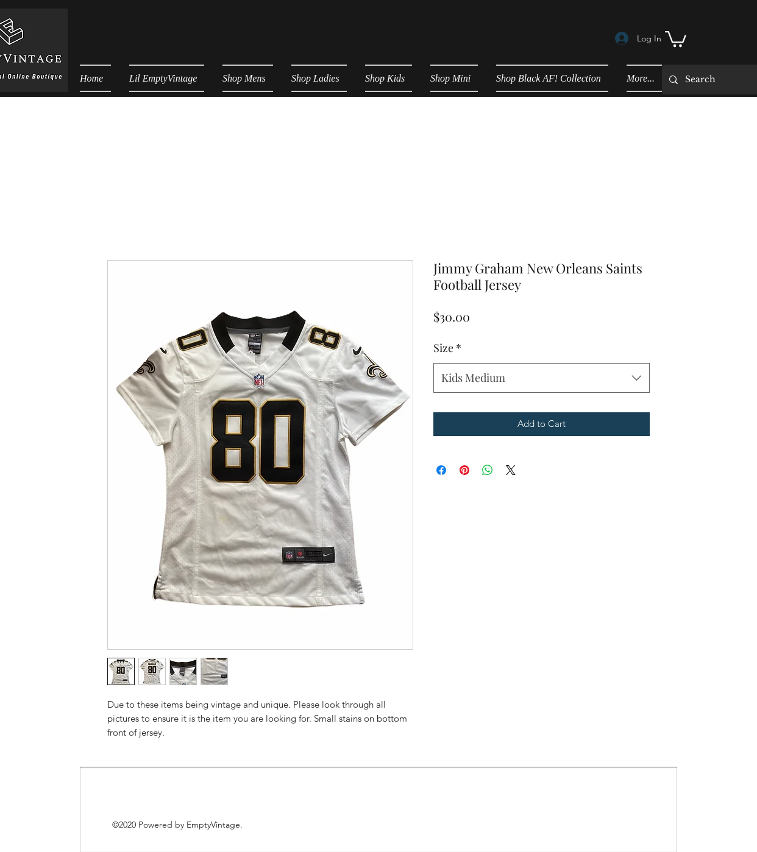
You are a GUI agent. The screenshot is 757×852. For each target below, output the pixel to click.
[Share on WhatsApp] (487, 470)
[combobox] (541, 378)
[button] (675, 38)
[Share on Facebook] (441, 470)
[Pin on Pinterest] (464, 470)
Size (447, 347)
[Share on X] (510, 470)
